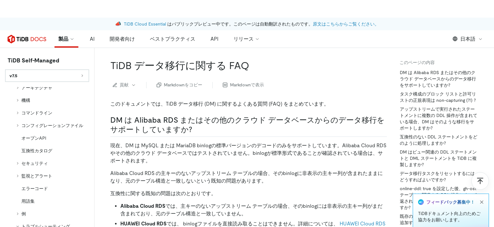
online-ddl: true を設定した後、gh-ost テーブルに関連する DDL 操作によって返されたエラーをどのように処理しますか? (438, 198)
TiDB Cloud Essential (145, 6)
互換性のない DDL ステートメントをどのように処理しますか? (438, 140)
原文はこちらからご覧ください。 (346, 6)
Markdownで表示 (243, 84)
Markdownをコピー (179, 84)
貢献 (124, 84)
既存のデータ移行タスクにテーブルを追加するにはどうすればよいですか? (437, 219)
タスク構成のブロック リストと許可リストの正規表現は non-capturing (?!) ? (438, 97)
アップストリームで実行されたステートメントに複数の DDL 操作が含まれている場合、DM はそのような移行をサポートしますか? (438, 119)
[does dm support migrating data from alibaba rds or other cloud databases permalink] (197, 129)
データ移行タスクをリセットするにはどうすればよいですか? (437, 176)
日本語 (467, 39)
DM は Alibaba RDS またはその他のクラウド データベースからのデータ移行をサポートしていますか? (438, 79)
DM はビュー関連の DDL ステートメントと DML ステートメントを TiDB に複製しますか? (438, 158)
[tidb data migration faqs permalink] (254, 66)
